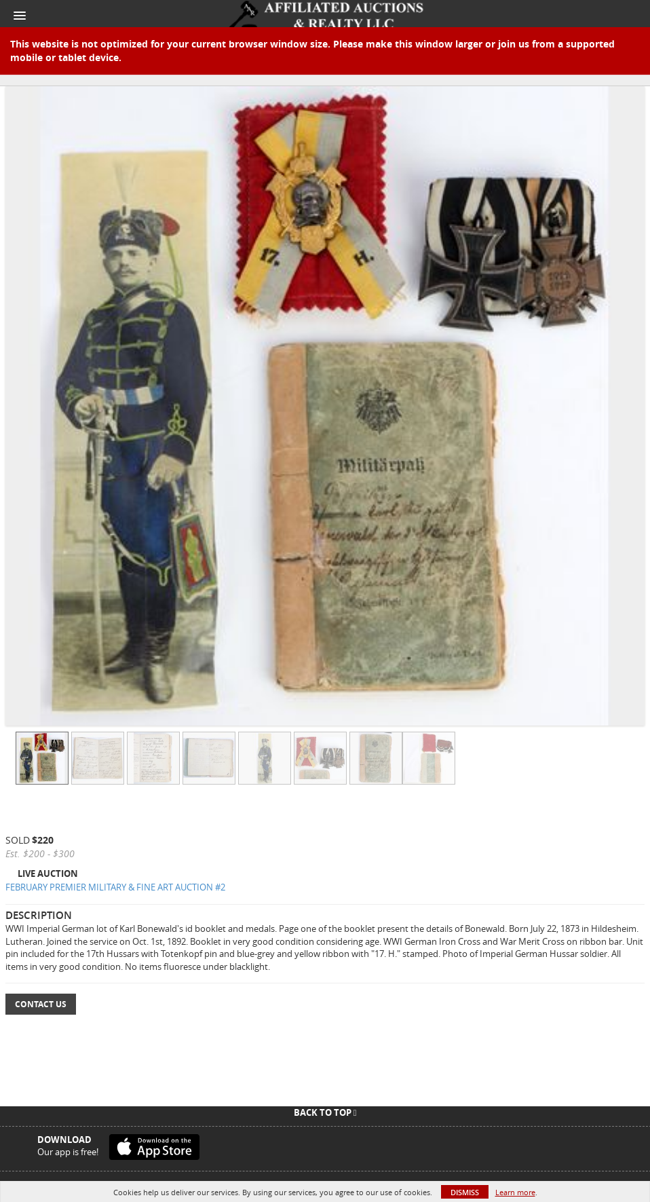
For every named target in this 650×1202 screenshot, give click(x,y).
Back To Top (325, 1112)
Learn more (515, 1192)
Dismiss (465, 1192)
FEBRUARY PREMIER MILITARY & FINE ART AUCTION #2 (115, 887)
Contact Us (40, 1004)
